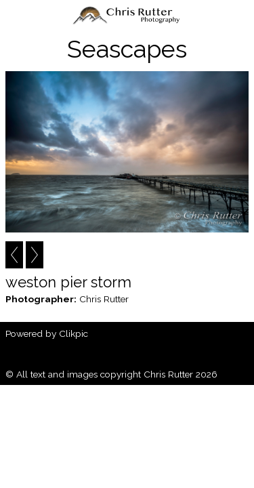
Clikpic (73, 333)
